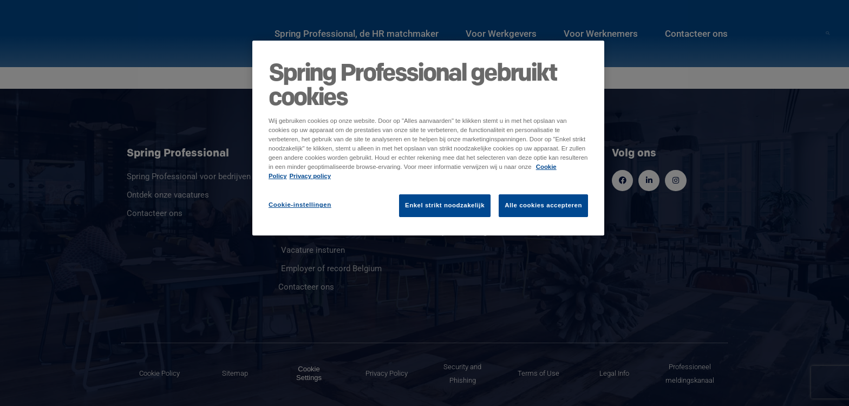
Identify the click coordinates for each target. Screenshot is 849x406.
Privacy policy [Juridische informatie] (310, 176)
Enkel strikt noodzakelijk (445, 205)
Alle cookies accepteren (543, 205)
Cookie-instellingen (300, 204)
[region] (428, 138)
